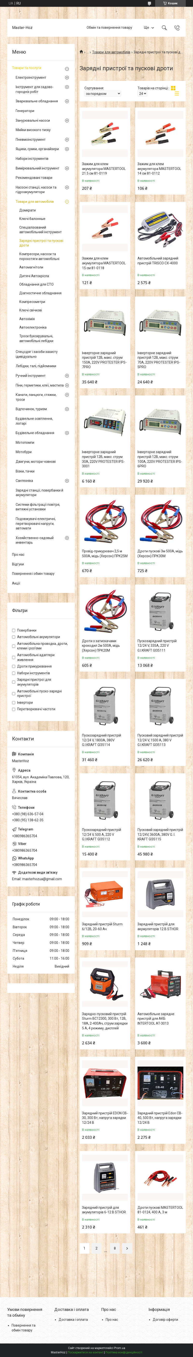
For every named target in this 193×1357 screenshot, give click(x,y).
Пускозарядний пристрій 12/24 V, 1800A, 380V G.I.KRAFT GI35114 (101, 740)
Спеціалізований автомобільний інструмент (40, 229)
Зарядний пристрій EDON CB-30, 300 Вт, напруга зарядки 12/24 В (105, 1118)
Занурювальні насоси (33, 120)
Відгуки (18, 564)
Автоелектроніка (33, 327)
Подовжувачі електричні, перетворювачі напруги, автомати (36, 523)
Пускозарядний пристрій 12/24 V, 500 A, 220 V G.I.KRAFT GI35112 (101, 834)
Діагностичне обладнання (40, 293)
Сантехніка (24, 481)
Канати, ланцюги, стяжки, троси (36, 397)
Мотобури (24, 452)
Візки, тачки (25, 471)
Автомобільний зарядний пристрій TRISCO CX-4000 (158, 260)
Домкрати (27, 210)
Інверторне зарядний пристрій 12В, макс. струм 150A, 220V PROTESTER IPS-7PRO (104, 360)
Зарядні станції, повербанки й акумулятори (39, 492)
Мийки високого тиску (33, 130)
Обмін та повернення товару (109, 27)
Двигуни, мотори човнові (36, 462)
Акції (16, 583)
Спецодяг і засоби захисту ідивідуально (37, 354)
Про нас (18, 554)
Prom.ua (119, 1348)
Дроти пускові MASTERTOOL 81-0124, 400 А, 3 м (160, 1210)
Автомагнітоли (31, 267)
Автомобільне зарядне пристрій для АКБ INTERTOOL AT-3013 (156, 1018)
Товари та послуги (26, 68)
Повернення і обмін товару (33, 574)
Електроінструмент (31, 77)
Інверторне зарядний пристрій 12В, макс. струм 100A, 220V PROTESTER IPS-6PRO (160, 459)
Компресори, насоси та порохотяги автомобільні (39, 256)
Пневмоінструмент (31, 139)
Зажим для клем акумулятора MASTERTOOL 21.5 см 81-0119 (104, 168)
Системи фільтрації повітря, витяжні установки (38, 507)
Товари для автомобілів (111, 52)
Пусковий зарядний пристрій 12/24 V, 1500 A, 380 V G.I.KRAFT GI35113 (160, 740)
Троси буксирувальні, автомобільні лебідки (36, 338)
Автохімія (27, 319)
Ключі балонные (32, 219)
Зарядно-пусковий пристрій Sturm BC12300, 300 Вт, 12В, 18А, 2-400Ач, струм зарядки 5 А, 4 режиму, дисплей (105, 1021)
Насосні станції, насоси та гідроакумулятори (36, 189)
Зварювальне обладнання (37, 101)
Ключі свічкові (30, 310)
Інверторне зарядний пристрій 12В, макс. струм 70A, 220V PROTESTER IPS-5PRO (159, 360)
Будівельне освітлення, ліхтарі (34, 421)
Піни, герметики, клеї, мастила (40, 385)
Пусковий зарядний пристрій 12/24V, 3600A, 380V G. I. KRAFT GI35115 (160, 834)
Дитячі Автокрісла (34, 276)
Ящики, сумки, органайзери (37, 149)
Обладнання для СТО (36, 284)
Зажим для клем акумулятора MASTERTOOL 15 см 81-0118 (104, 263)
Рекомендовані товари (34, 178)
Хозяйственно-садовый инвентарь (35, 540)
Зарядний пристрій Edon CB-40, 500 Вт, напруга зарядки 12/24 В (160, 1118)
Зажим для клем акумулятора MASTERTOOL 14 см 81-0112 (159, 168)
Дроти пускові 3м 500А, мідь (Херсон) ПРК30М (160, 553)
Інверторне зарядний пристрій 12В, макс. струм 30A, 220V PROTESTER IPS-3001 (103, 459)
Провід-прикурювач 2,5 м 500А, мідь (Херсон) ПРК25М (105, 553)
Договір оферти (165, 1320)
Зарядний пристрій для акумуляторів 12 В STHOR (158, 926)
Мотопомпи (25, 442)
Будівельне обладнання (35, 433)
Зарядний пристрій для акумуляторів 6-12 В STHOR (104, 1210)
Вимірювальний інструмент (37, 168)
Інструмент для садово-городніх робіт (35, 89)
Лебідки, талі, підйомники (36, 366)
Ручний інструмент (31, 376)
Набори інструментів (32, 159)
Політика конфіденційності (123, 1352)
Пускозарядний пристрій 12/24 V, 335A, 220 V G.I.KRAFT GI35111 (157, 645)
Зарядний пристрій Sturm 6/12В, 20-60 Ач (102, 926)
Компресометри (32, 302)
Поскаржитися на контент (85, 1352)
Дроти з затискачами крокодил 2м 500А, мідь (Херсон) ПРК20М (101, 645)
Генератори (25, 111)
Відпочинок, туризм (31, 409)
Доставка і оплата (73, 1320)
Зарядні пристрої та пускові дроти (41, 243)
